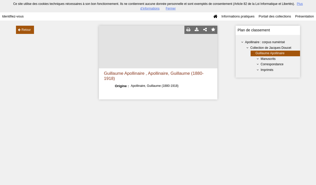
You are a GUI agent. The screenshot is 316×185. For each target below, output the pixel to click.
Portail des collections (275, 16)
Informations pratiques (238, 16)
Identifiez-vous (13, 16)
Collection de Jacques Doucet (270, 48)
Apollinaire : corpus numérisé (265, 42)
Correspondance (272, 64)
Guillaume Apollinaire (270, 53)
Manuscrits (268, 59)
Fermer (171, 8)
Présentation (304, 16)
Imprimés (267, 70)
